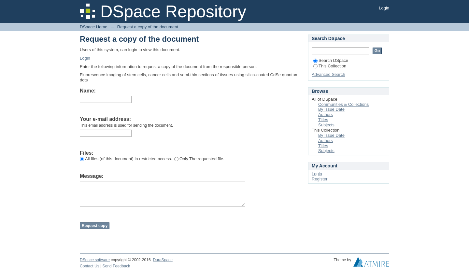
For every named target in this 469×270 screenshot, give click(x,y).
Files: (86, 153)
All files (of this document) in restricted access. (126, 158)
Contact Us (89, 266)
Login (384, 8)
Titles (323, 119)
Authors (325, 114)
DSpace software (95, 260)
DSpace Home (93, 26)
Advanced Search (328, 74)
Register (319, 179)
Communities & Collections (343, 104)
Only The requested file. (199, 158)
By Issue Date (331, 109)
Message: (92, 176)
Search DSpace (330, 60)
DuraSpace (162, 260)
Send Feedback (116, 266)
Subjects (326, 124)
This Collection (329, 66)
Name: (88, 90)
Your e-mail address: (105, 119)
